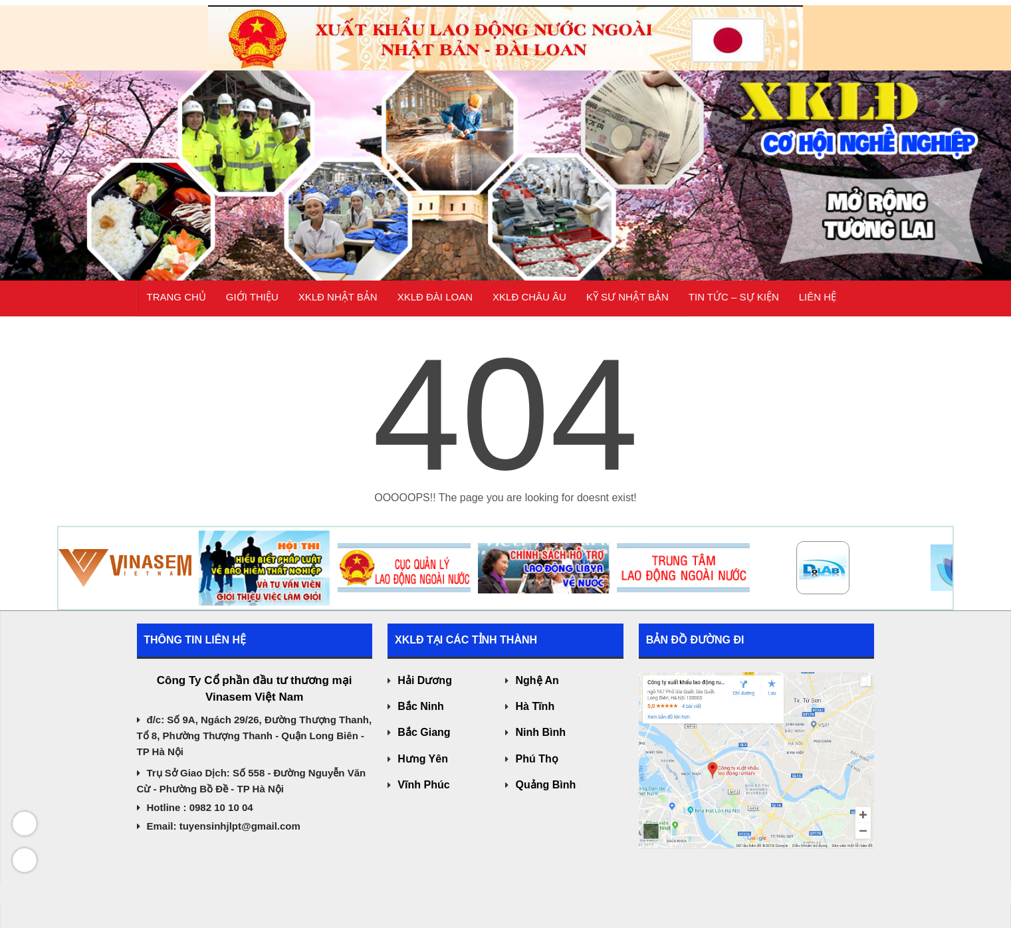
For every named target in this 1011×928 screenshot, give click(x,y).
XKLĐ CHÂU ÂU (529, 302)
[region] (505, 140)
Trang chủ (176, 302)
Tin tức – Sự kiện (734, 302)
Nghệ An (536, 680)
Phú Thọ (536, 758)
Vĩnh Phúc (423, 784)
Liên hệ (817, 302)
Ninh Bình (540, 732)
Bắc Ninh (420, 706)
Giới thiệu (252, 302)
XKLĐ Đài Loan (435, 302)
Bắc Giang (423, 732)
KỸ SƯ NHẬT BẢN (627, 302)
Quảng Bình (545, 784)
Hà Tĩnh (534, 706)
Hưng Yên (422, 758)
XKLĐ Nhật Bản (338, 302)
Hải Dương (424, 680)
